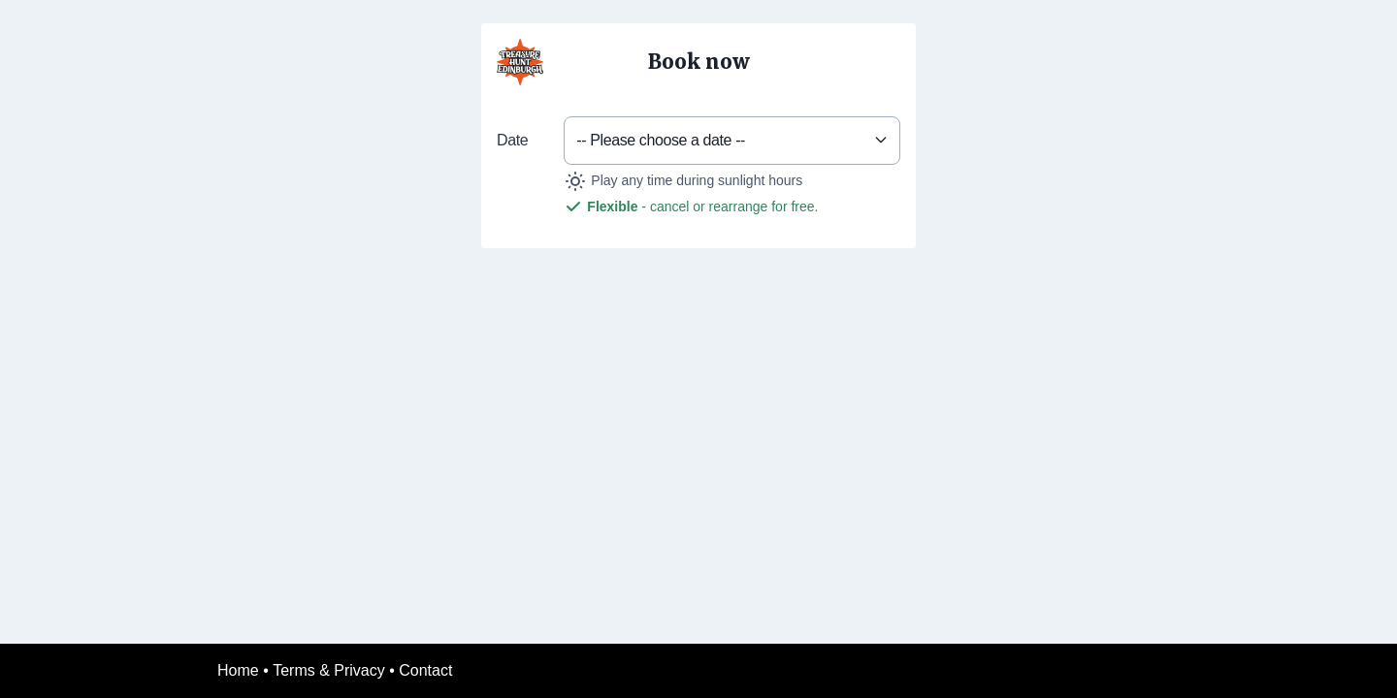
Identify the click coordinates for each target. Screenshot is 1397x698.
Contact (425, 670)
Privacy (359, 670)
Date (512, 140)
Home (238, 670)
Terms (294, 670)
